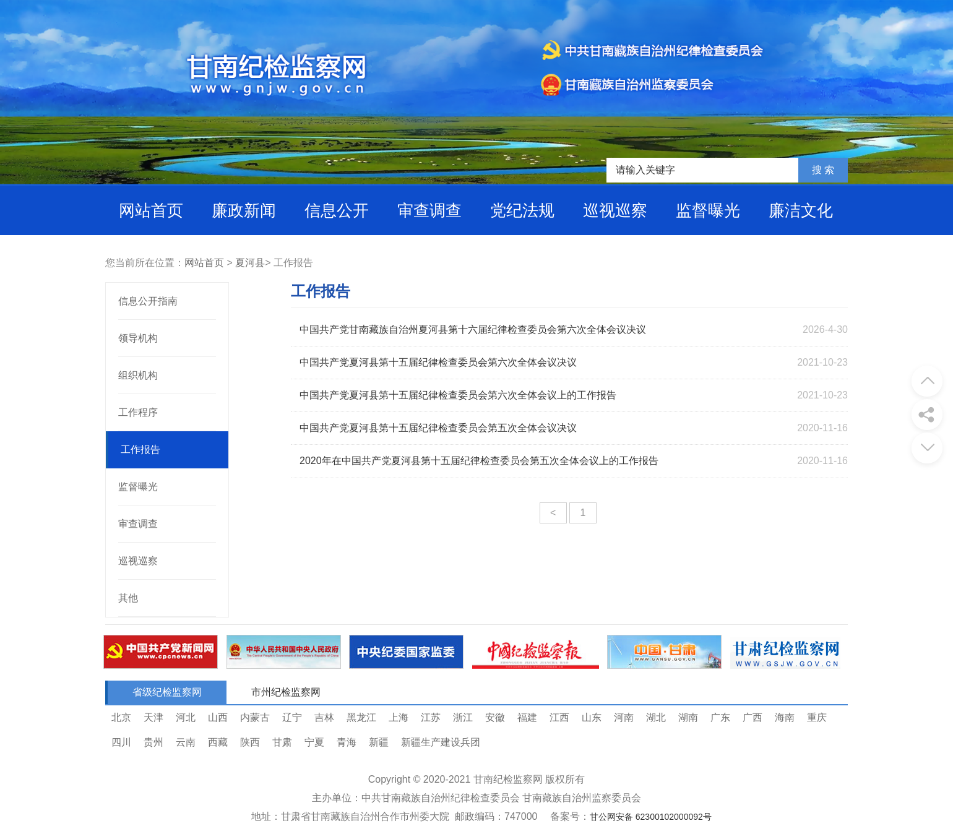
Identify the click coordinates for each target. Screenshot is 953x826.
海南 (785, 717)
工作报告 (140, 449)
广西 (752, 717)
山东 (592, 717)
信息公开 (336, 210)
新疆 (379, 742)
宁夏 (314, 742)
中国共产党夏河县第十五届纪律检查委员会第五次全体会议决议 (438, 428)
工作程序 (138, 412)
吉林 (324, 717)
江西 (559, 717)
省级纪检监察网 (167, 692)
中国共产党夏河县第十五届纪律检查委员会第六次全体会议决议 (438, 362)
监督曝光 (708, 210)
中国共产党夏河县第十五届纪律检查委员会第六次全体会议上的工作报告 (458, 395)
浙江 (463, 717)
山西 (218, 717)
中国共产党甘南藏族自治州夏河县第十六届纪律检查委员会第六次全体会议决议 (473, 329)
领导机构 (138, 338)
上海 (398, 717)
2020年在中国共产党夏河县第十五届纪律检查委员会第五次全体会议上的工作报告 (479, 460)
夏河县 (250, 262)
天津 (153, 717)
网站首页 (151, 210)
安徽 (495, 717)
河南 (624, 717)
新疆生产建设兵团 (440, 742)
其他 (128, 598)
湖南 (688, 717)
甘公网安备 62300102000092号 (651, 817)
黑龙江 (361, 717)
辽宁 (292, 717)
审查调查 (429, 210)
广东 (720, 717)
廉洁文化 (801, 210)
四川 (121, 742)
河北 (186, 717)
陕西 (250, 742)
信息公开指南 (148, 301)
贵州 (153, 742)
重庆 (817, 717)
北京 (121, 717)
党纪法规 (522, 210)
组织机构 (138, 375)
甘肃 (282, 742)
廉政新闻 (244, 210)
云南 (186, 742)
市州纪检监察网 (286, 692)
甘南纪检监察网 (508, 779)
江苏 (431, 717)
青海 (346, 742)
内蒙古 (255, 717)
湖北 (656, 717)
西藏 (218, 742)
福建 (527, 717)
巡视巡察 (615, 210)
